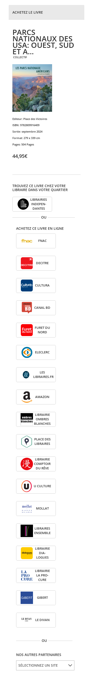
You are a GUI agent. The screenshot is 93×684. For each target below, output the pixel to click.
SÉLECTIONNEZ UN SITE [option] (38, 665)
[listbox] (45, 665)
